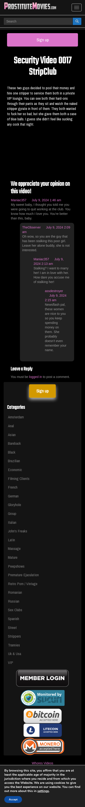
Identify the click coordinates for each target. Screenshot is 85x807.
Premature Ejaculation (23, 574)
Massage (14, 548)
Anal (11, 425)
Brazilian (14, 460)
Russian (13, 601)
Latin (11, 539)
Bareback (14, 443)
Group (12, 513)
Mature (12, 557)
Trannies (14, 645)
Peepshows (16, 566)
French (12, 487)
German (13, 496)
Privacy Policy (42, 790)
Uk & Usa (14, 653)
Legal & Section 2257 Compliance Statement (42, 776)
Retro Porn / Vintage (22, 583)
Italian (12, 522)
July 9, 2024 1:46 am (46, 200)
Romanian (15, 592)
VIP (10, 662)
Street (12, 627)
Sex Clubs (15, 609)
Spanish (13, 618)
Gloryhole (14, 504)
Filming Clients (18, 478)
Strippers (14, 636)
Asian (12, 434)
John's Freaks (17, 531)
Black (11, 452)
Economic (15, 469)
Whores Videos (42, 763)
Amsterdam (16, 417)
